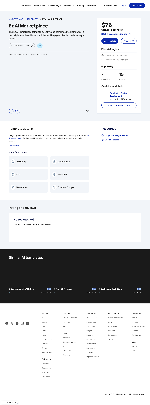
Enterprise (91, 5)
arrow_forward (17, 111)
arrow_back (11, 111)
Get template (110, 41)
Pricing (80, 5)
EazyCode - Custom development (119, 94)
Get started (137, 5)
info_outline (32, 46)
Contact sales (110, 5)
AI (9, 292)
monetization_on (102, 55)
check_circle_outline (12, 161)
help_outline (122, 30)
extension (102, 59)
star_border (48, 292)
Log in (123, 5)
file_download (42, 292)
